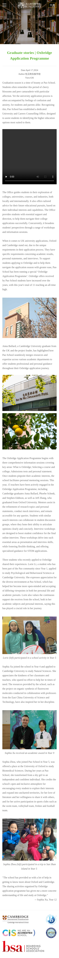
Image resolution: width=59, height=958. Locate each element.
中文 (52, 5)
